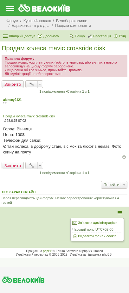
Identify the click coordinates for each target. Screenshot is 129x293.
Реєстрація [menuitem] (102, 36)
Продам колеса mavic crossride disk (53, 48)
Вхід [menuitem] (122, 36)
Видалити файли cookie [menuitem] (97, 236)
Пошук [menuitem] (80, 36)
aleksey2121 (12, 100)
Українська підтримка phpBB (91, 254)
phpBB (48, 251)
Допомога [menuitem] (51, 36)
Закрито (12, 84)
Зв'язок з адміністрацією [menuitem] (97, 223)
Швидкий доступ (22, 36)
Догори (124, 157)
